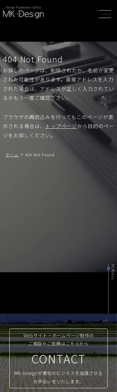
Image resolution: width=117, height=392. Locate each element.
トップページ (61, 126)
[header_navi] (106, 13)
